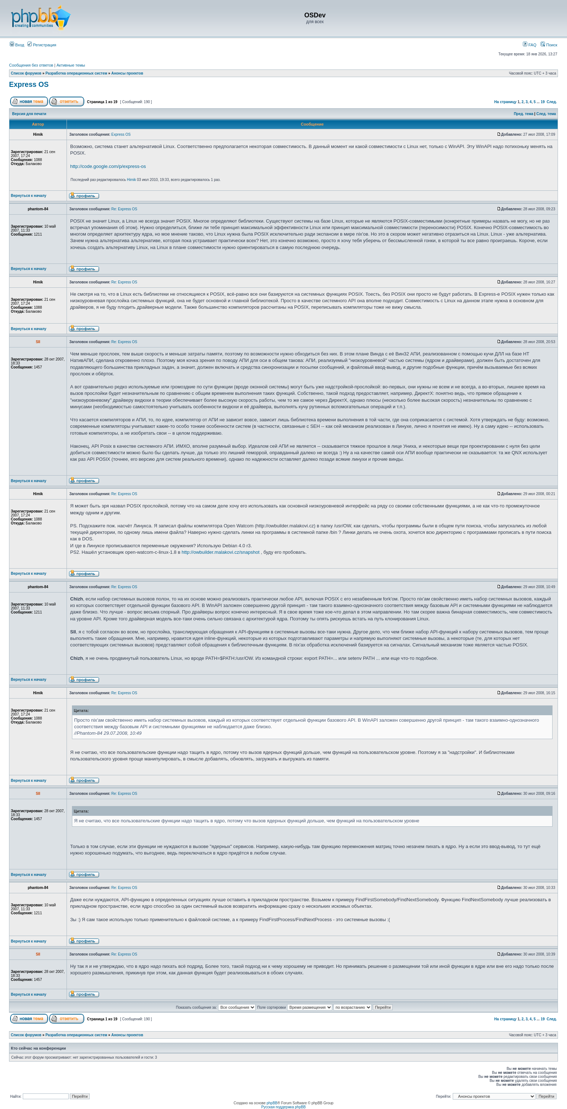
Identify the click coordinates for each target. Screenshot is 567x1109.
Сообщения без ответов (31, 65)
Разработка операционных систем (76, 73)
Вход (17, 45)
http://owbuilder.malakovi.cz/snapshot (220, 552)
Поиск (549, 45)
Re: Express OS (124, 209)
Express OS (28, 84)
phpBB (272, 1103)
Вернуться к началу (28, 196)
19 (543, 102)
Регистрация (41, 45)
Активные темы (70, 65)
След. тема (546, 114)
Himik (131, 180)
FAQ (529, 45)
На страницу (505, 102)
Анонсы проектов (127, 73)
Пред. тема (523, 114)
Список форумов (26, 73)
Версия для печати (29, 114)
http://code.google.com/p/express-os (108, 166)
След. (552, 102)
